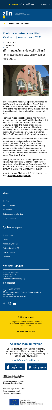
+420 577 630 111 (16, 289)
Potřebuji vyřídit (10, 244)
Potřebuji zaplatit (11, 248)
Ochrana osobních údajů (12, 391)
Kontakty (6, 257)
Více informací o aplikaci (26, 360)
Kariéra (5, 240)
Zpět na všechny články (16, 23)
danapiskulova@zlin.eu (19, 175)
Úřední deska (8, 235)
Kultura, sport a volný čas (13, 214)
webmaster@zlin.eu (16, 383)
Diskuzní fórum (9, 252)
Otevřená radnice (10, 218)
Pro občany (7, 210)
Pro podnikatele (9, 205)
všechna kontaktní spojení (13, 279)
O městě (6, 201)
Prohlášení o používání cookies (14, 389)
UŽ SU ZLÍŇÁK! (26, 4)
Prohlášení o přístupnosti (12, 393)
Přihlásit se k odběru (26, 331)
